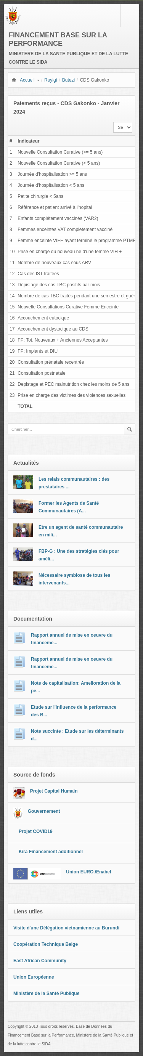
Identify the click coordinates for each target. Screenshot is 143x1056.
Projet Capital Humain (54, 791)
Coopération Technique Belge (45, 944)
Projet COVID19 (36, 831)
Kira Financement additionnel (51, 851)
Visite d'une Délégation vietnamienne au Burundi (66, 928)
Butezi (68, 80)
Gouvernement (44, 811)
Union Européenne (33, 977)
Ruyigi (50, 80)
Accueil (23, 80)
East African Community (39, 960)
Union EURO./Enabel (88, 872)
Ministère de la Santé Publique (46, 993)
